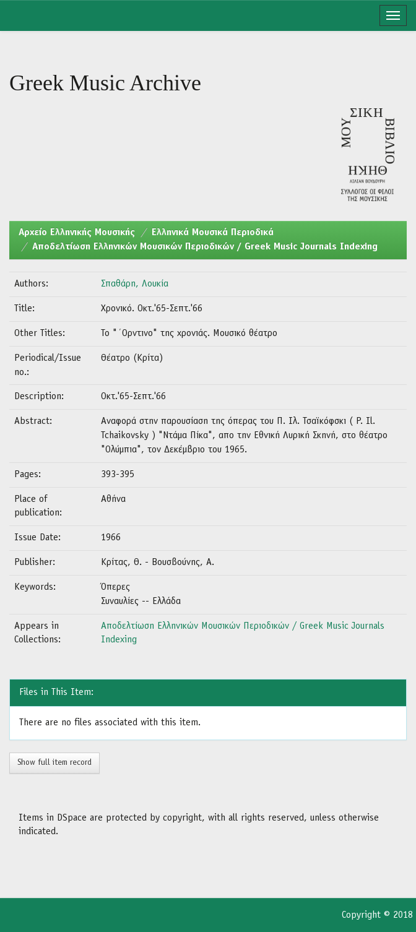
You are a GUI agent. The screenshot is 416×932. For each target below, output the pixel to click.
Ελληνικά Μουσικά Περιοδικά (213, 233)
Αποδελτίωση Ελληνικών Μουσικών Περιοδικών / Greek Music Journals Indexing (205, 247)
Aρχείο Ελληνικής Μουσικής (77, 233)
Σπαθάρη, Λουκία (134, 284)
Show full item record (54, 762)
